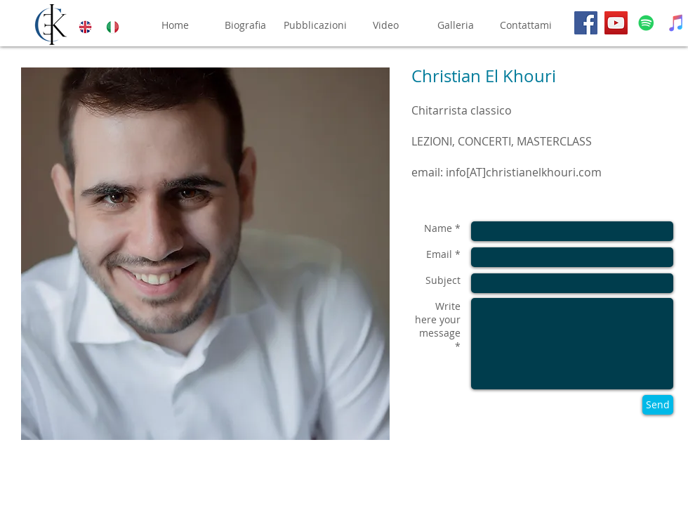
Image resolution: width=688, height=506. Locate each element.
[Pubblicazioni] (315, 25)
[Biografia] (245, 25)
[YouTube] (616, 22)
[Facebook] (585, 22)
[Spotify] (646, 22)
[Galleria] (456, 25)
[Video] (385, 25)
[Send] (657, 405)
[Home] (175, 25)
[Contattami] (526, 25)
